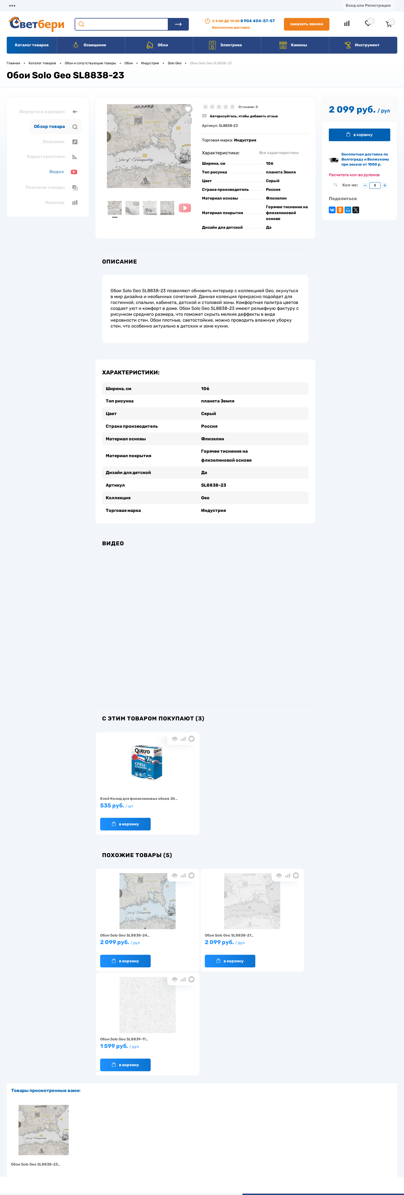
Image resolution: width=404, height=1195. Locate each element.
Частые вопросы (115, 1163)
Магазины (17, 5)
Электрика (225, 45)
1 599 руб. (274, 943)
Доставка (87, 5)
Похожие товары (51, 187)
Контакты (174, 5)
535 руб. (131, 806)
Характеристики (52, 156)
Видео (63, 171)
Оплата (117, 5)
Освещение (89, 45)
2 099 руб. (131, 943)
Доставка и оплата (162, 1128)
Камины (293, 45)
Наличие (61, 202)
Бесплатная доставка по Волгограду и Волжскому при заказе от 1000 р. (365, 159)
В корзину (125, 822)
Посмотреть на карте (322, 1120)
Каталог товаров (32, 45)
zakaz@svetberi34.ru (321, 1152)
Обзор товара (55, 126)
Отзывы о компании (208, 1128)
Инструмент (361, 45)
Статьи (238, 5)
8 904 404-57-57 (257, 21)
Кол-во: (350, 185)
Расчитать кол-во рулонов (354, 175)
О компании (52, 5)
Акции (144, 5)
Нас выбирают (114, 1137)
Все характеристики (279, 152)
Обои (157, 45)
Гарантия (109, 1146)
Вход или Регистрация (368, 5)
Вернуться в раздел (48, 112)
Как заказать (112, 1154)
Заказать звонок (306, 24)
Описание (60, 142)
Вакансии (207, 5)
